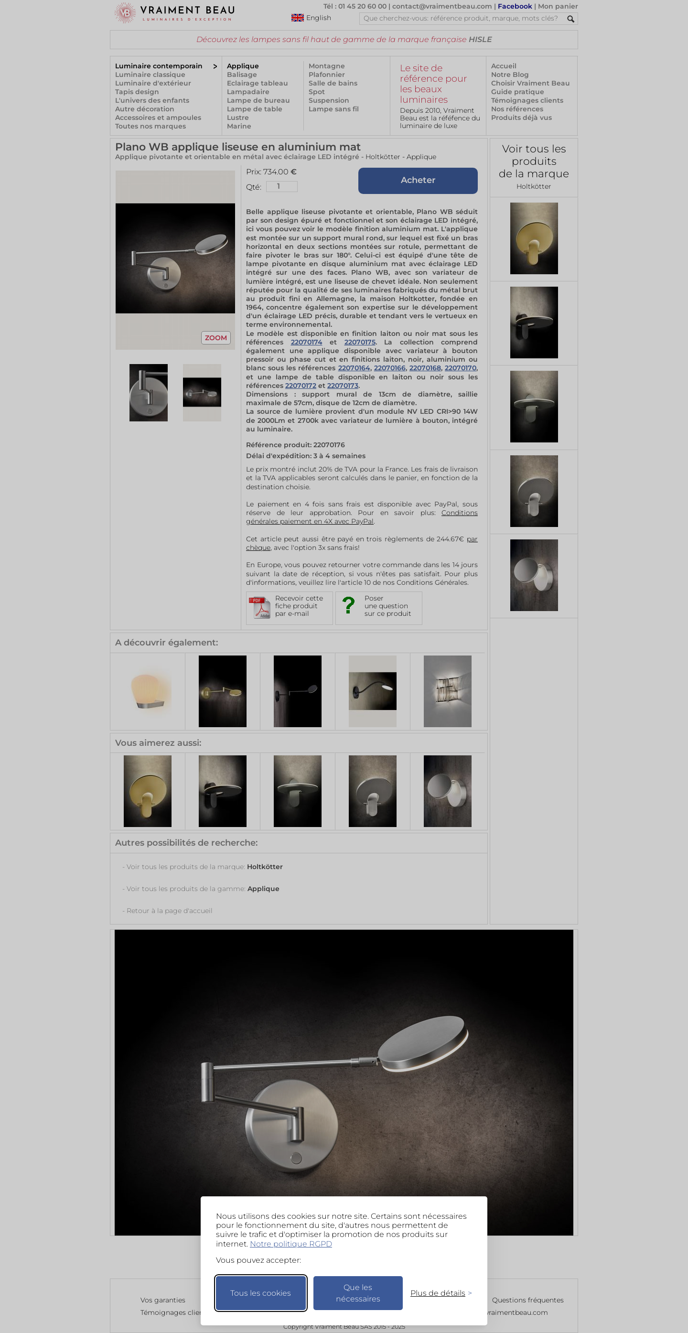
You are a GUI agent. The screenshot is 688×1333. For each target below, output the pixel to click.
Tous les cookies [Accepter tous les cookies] (260, 1293)
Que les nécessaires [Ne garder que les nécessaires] (358, 1293)
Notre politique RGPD (291, 1243)
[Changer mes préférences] (436, 1293)
